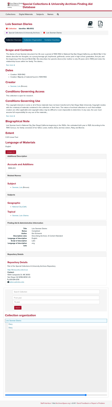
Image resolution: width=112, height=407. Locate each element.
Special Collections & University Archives (24, 33)
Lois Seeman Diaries (13, 321)
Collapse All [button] (11, 152)
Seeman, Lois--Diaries (20, 216)
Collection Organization (33, 40)
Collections (10, 14)
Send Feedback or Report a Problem (91, 403)
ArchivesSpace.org (63, 403)
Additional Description (17, 156)
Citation (90, 24)
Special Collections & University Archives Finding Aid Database (58, 5)
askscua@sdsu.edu (17, 282)
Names (50, 14)
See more (10, 65)
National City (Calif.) (19, 207)
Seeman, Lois (15, 86)
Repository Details (15, 254)
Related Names (14, 175)
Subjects (40, 14)
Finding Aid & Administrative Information (25, 223)
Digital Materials (26, 14)
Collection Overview (13, 40)
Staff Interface (46, 403)
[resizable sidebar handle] (56, 395)
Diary (10, 324)
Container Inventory (51, 40)
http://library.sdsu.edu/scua (17, 270)
